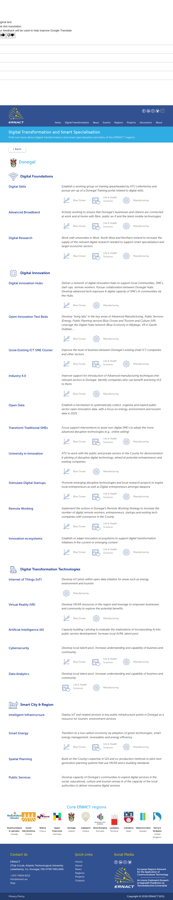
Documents (146, 123)
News (96, 123)
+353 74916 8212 (20, 875)
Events (106, 123)
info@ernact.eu (19, 879)
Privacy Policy (17, 896)
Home (58, 123)
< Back (17, 149)
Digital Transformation (77, 123)
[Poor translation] (10, 35)
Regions (118, 123)
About (159, 123)
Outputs (80, 880)
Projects (131, 123)
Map (12, 883)
